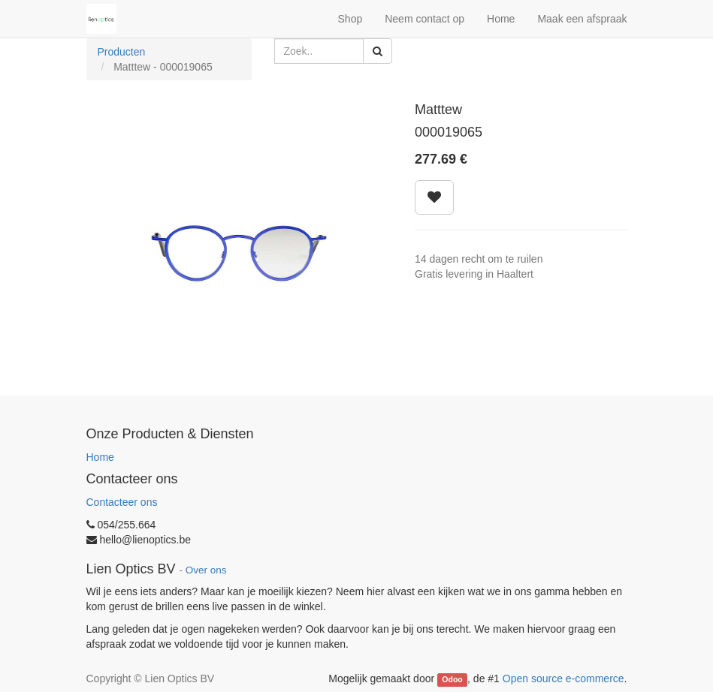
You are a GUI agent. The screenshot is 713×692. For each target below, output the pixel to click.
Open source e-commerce (563, 678)
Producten (122, 52)
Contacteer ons (122, 502)
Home (100, 457)
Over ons (206, 570)
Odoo (452, 679)
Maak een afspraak (582, 19)
